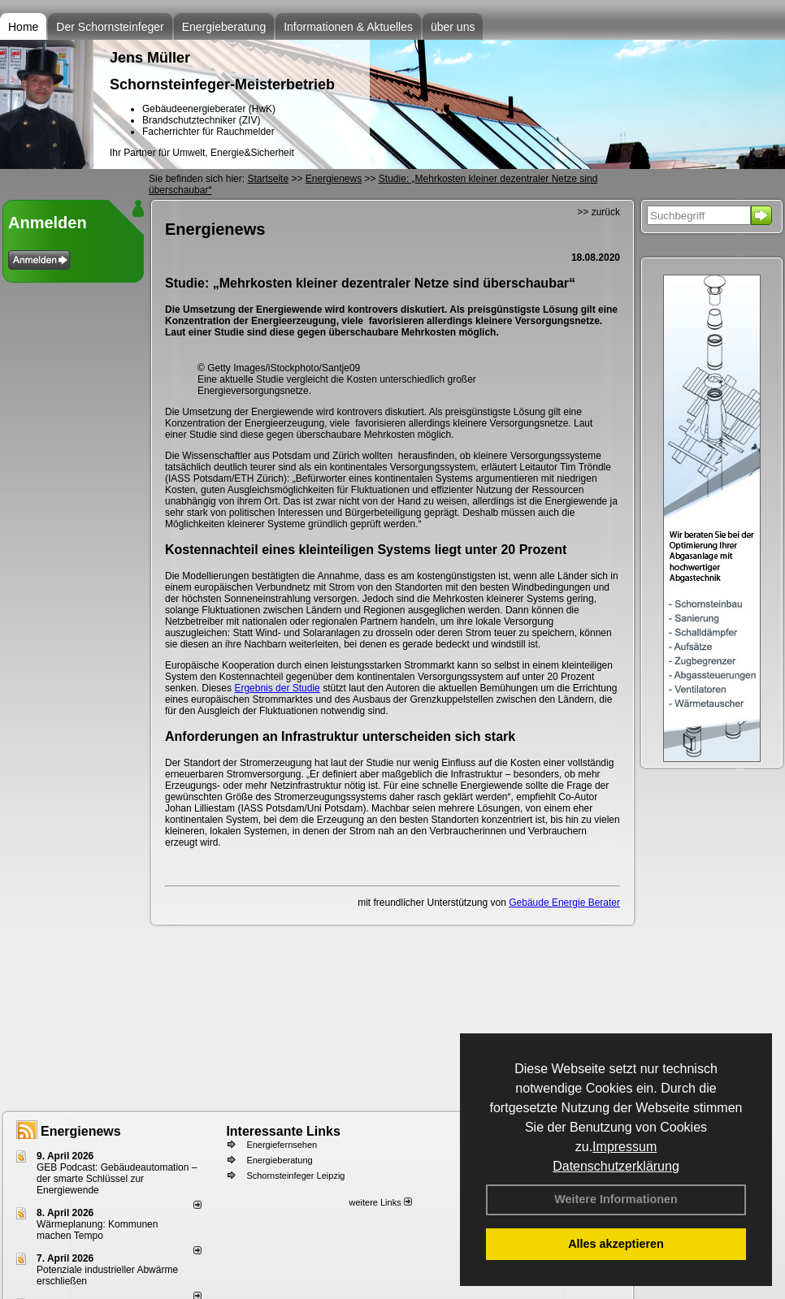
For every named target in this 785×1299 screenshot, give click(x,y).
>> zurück (598, 212)
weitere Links (380, 1202)
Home (23, 26)
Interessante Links (283, 1131)
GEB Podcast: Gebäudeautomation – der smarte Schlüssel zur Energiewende (117, 1179)
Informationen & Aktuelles (348, 26)
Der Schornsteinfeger (109, 26)
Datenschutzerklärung (616, 1166)
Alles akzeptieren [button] (616, 1243)
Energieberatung (224, 26)
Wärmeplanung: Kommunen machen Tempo (97, 1230)
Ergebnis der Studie (276, 688)
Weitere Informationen (616, 1199)
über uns (453, 26)
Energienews (81, 1131)
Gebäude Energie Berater (564, 902)
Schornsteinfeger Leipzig (295, 1175)
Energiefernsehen (281, 1145)
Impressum (624, 1147)
